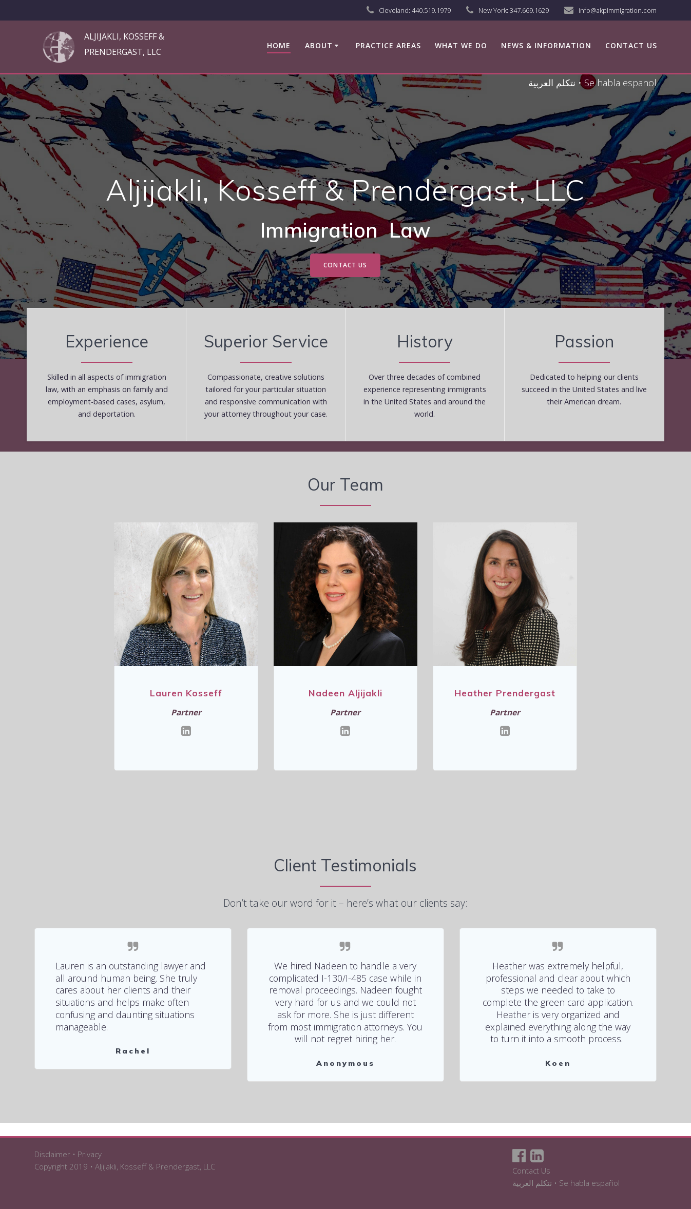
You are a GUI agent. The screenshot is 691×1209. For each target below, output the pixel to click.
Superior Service (266, 341)
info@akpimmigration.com (618, 10)
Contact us (631, 45)
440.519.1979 (431, 10)
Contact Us (531, 1170)
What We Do (461, 45)
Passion (584, 341)
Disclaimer (52, 1154)
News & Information (546, 45)
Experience (106, 341)
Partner (186, 712)
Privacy (90, 1154)
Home (279, 45)
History (425, 341)
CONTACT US (345, 265)
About (319, 45)
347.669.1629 (529, 10)
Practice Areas (388, 45)
